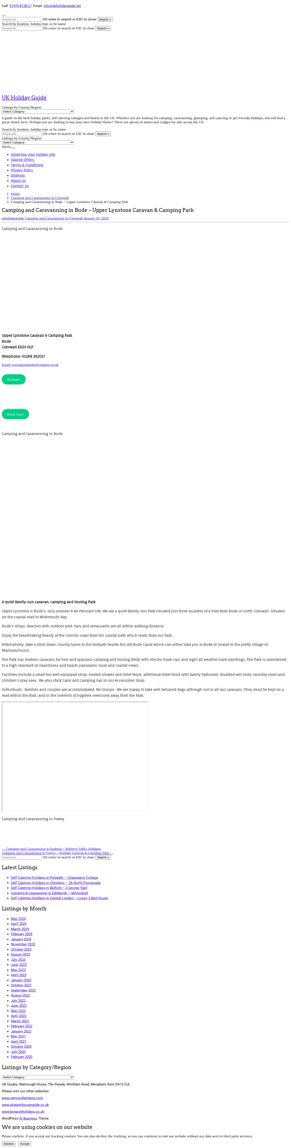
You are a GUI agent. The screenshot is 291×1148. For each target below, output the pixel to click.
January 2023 (21, 980)
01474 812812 (20, 6)
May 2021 (18, 1036)
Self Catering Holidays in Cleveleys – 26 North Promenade (56, 883)
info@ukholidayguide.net (62, 6)
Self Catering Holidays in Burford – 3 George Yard (49, 888)
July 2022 (18, 1001)
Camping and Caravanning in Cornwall (40, 198)
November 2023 (23, 944)
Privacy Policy (22, 170)
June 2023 (19, 965)
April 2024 (18, 924)
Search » (105, 19)
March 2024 (20, 929)
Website (13, 379)
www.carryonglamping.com (22, 1098)
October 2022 (21, 985)
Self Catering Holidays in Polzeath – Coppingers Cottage (54, 878)
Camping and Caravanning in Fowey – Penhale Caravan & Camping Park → (57, 853)
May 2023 (18, 970)
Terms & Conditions (27, 165)
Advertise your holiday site (33, 154)
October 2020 (21, 1047)
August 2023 (20, 954)
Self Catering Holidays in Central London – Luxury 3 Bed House (59, 898)
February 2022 (21, 1026)
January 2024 (21, 939)
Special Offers (22, 159)
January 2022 (21, 1031)
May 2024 (18, 919)
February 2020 (21, 1057)
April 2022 (18, 1016)
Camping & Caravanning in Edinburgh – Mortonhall (49, 893)
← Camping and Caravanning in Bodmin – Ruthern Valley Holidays (51, 849)
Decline (9, 1143)
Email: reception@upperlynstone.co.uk (30, 365)
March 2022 (20, 1021)
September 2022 (23, 990)
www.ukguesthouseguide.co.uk (25, 1105)
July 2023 (18, 960)
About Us (18, 180)
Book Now (15, 414)
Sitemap (18, 175)
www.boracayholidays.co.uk (23, 1112)
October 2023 (21, 949)
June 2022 (19, 1006)
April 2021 (18, 1042)
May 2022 (18, 1011)
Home (15, 194)
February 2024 (21, 934)
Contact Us (20, 185)
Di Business (28, 1118)
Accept (24, 1143)
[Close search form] (3, 15)
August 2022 (20, 995)
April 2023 (18, 975)
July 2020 (18, 1052)
